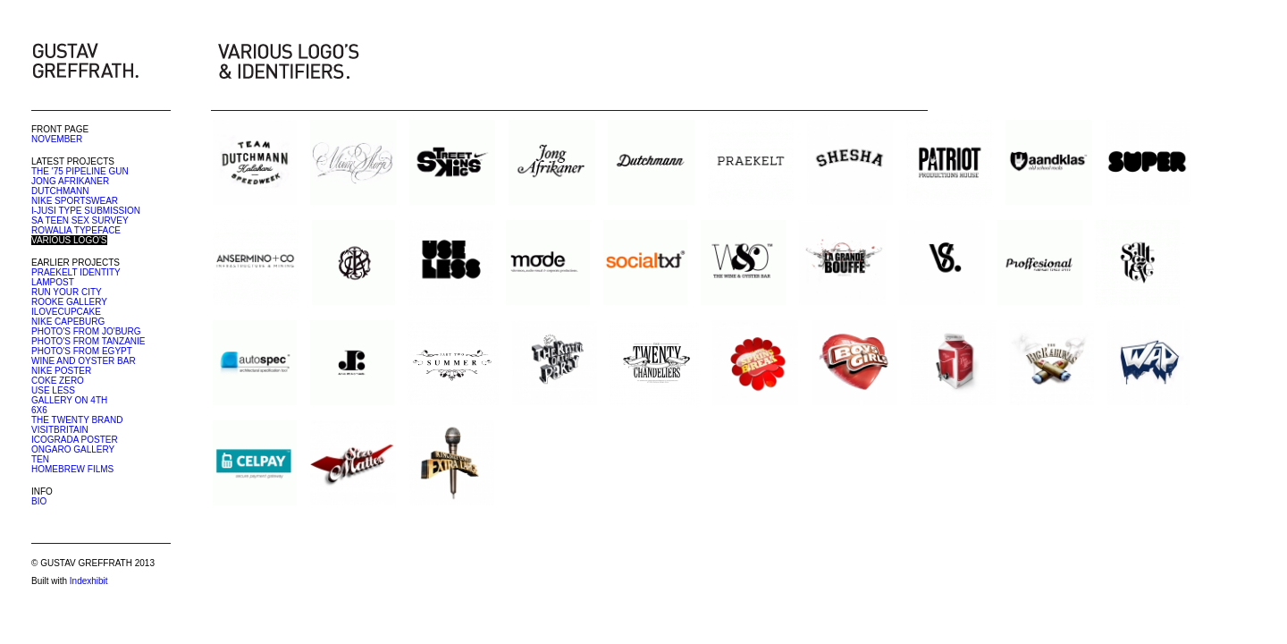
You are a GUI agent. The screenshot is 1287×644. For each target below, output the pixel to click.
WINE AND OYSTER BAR (83, 361)
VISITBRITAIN (59, 430)
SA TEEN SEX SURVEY (80, 220)
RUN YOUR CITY (66, 292)
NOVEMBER (56, 139)
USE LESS (53, 390)
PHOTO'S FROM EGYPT (81, 351)
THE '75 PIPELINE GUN (80, 171)
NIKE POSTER (61, 371)
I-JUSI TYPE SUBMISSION (85, 211)
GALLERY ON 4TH (69, 400)
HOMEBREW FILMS (72, 469)
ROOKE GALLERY (69, 302)
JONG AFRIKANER (70, 181)
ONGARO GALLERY (72, 449)
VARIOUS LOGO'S (69, 240)
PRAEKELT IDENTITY (76, 272)
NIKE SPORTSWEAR (74, 201)
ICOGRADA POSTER (74, 440)
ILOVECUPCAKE (66, 312)
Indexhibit (89, 581)
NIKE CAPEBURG (68, 321)
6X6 (39, 410)
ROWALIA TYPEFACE (76, 230)
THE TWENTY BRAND (76, 420)
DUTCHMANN (59, 191)
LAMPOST (52, 282)
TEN (40, 459)
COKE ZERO (57, 381)
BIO (38, 501)
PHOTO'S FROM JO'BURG (86, 331)
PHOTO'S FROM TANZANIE (88, 341)
